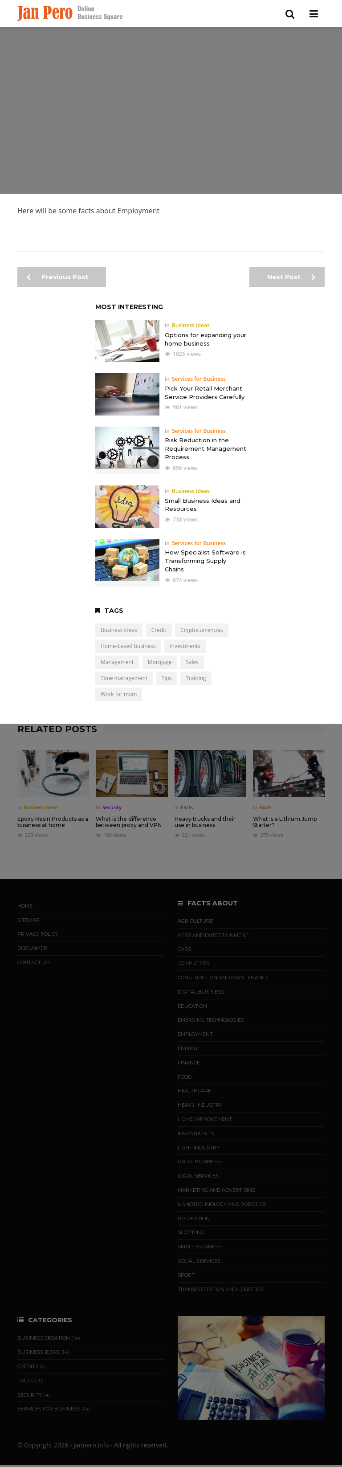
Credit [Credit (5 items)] (159, 630)
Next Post (291, 277)
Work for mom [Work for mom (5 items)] (119, 694)
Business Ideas (191, 325)
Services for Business (199, 379)
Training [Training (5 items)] (196, 678)
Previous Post (57, 277)
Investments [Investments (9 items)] (185, 646)
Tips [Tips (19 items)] (167, 678)
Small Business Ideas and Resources (202, 505)
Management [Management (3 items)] (117, 662)
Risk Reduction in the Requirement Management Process (205, 448)
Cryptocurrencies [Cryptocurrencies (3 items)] (201, 630)
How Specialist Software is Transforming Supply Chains (205, 561)
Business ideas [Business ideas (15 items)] (119, 630)
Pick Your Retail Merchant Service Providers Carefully (204, 392)
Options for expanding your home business (205, 339)
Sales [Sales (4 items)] (192, 662)
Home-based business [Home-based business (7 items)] (128, 646)
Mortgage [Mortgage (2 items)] (160, 662)
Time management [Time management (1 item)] (124, 678)
